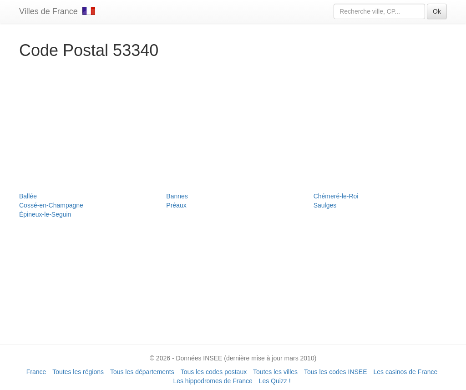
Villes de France (57, 11)
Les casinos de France (405, 371)
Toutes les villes (275, 371)
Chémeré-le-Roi (336, 196)
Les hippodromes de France (212, 381)
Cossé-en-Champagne (51, 205)
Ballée (28, 196)
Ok (437, 11)
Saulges (325, 205)
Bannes (176, 196)
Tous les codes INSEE (335, 371)
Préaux (176, 205)
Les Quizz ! (275, 381)
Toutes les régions (78, 371)
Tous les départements (142, 371)
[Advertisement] (233, 128)
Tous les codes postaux (214, 371)
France (36, 371)
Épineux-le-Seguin (45, 214)
